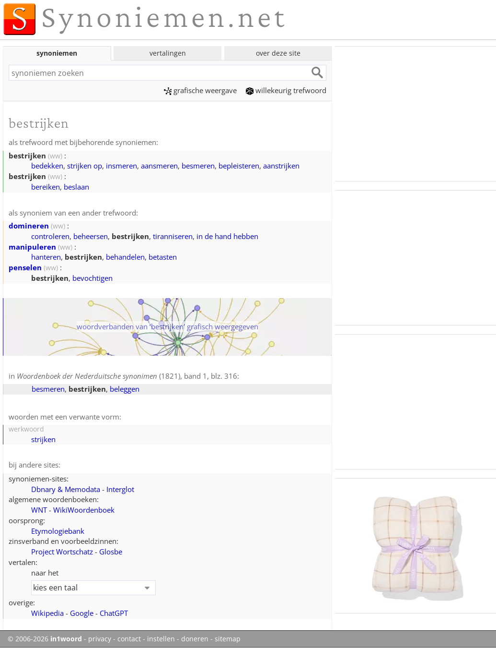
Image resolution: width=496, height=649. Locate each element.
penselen (25, 267)
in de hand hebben (227, 236)
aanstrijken (281, 165)
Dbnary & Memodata (65, 489)
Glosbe (110, 551)
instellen (161, 639)
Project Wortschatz (62, 551)
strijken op (84, 165)
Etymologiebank (57, 531)
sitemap (228, 639)
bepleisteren (239, 165)
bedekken (47, 165)
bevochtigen (92, 278)
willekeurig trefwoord (286, 90)
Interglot (120, 489)
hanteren (46, 257)
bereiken (45, 187)
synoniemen (56, 53)
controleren (50, 236)
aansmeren (159, 165)
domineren (29, 225)
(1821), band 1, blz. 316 (127, 376)
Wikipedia (47, 613)
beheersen (90, 236)
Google (81, 613)
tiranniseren (173, 236)
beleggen (124, 389)
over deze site (278, 53)
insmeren (121, 165)
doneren (194, 639)
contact (129, 639)
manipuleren (32, 247)
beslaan (76, 187)
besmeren (198, 165)
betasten (163, 257)
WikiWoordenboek (84, 510)
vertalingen (168, 53)
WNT (39, 510)
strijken (43, 439)
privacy (99, 639)
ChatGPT (114, 613)
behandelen (125, 257)
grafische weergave (200, 90)
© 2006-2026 (45, 639)
